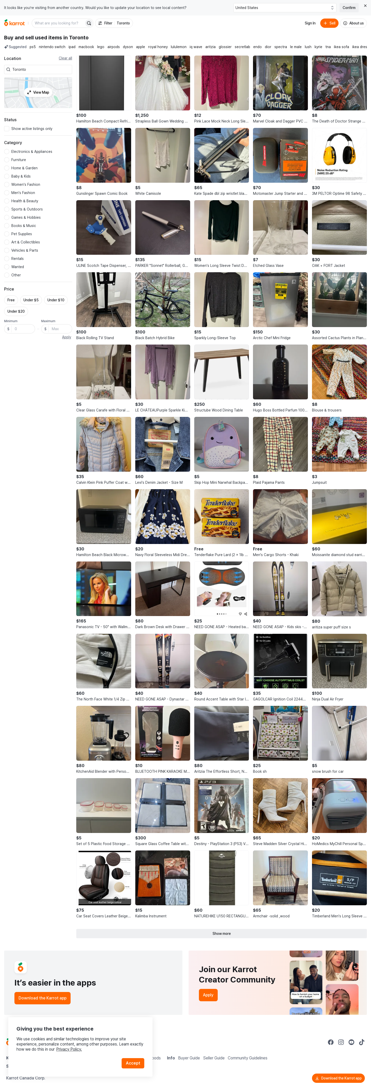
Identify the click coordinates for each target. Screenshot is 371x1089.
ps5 (33, 47)
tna (328, 47)
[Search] (88, 23)
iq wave (196, 47)
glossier (225, 47)
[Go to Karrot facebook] (331, 1042)
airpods (113, 47)
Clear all (65, 58)
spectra (280, 47)
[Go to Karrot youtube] (351, 1042)
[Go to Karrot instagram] (341, 1042)
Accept (133, 1063)
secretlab (242, 47)
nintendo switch (52, 47)
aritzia (210, 47)
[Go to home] (14, 23)
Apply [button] (66, 337)
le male (296, 47)
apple (140, 47)
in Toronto (76, 37)
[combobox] (41, 69)
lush (308, 47)
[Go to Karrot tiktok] (362, 1042)
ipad (72, 47)
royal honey (158, 47)
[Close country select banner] (365, 5)
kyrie (318, 47)
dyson (128, 47)
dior (268, 47)
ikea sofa (341, 47)
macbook (86, 47)
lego (100, 47)
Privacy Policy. (69, 1049)
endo (257, 47)
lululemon (179, 47)
